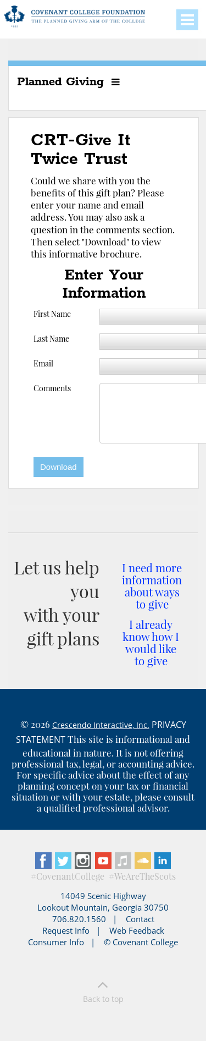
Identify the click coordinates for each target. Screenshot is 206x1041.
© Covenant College (141, 941)
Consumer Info (56, 941)
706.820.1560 (79, 918)
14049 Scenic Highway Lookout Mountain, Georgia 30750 (103, 901)
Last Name (51, 338)
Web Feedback (136, 930)
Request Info (66, 930)
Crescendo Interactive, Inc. (100, 725)
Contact (140, 918)
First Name (52, 314)
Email (43, 363)
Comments (52, 388)
